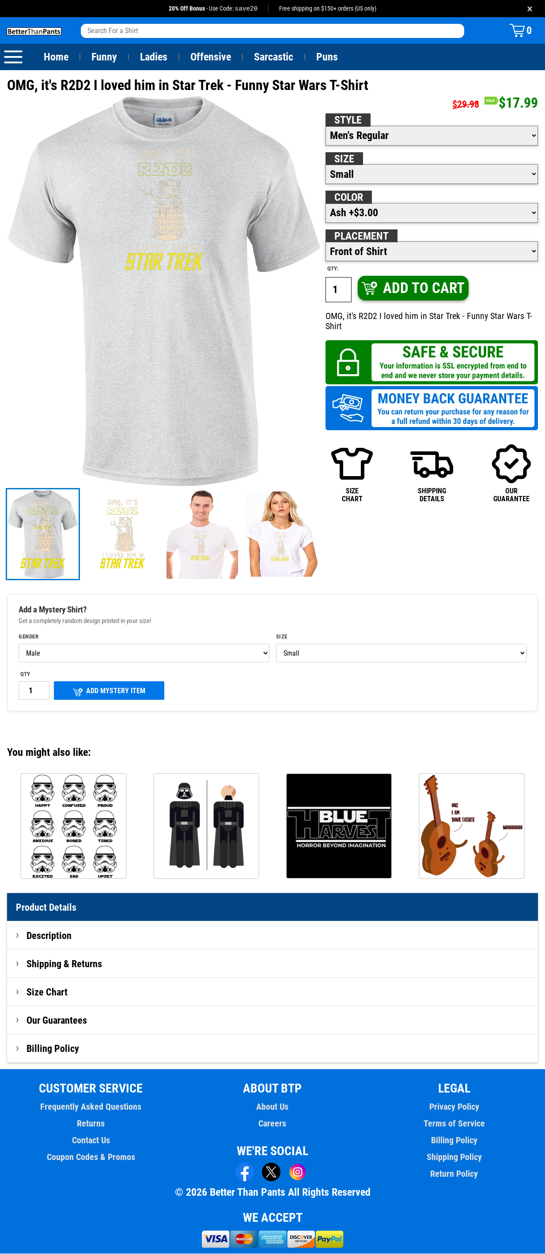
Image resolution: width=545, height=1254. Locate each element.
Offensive (210, 57)
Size (344, 159)
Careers (272, 1124)
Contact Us (91, 1140)
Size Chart (47, 992)
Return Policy (454, 1174)
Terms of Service (454, 1124)
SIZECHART (352, 473)
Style (348, 120)
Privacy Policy (454, 1107)
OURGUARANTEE (511, 473)
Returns (91, 1124)
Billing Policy (52, 1049)
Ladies (153, 57)
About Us (273, 1107)
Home (56, 57)
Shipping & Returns (64, 964)
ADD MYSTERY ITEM (109, 692)
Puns (327, 57)
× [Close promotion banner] (530, 8)
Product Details (46, 907)
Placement (361, 236)
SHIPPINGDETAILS (431, 473)
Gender (29, 637)
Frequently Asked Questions (91, 1107)
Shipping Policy (454, 1157)
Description (49, 936)
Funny (104, 57)
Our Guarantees (57, 1020)
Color (349, 197)
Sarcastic (274, 57)
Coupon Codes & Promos (91, 1157)
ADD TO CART (413, 288)
